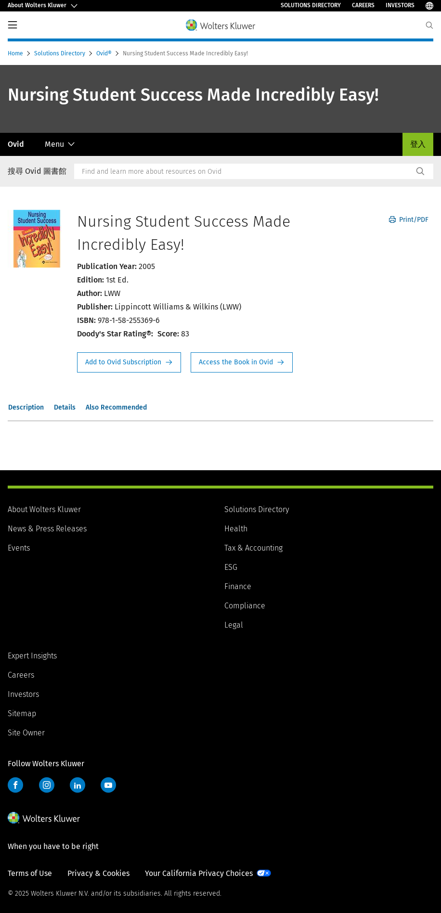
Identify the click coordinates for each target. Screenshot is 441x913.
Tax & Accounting (253, 548)
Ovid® (104, 53)
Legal (233, 625)
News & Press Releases (47, 528)
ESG (230, 567)
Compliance (244, 605)
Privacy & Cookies (98, 873)
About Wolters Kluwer (44, 509)
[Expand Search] (429, 25)
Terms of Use (30, 873)
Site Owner (26, 732)
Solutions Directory (311, 5)
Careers (363, 5)
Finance (237, 586)
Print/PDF (408, 220)
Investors (400, 5)
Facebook (15, 785)
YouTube (108, 785)
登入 (418, 144)
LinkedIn (77, 785)
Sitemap (22, 713)
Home (16, 53)
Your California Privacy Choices (199, 873)
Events (19, 548)
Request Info (129, 362)
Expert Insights (32, 655)
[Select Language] (429, 5)
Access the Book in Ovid (241, 362)
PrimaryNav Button (12, 25)
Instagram (46, 785)
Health (235, 528)
